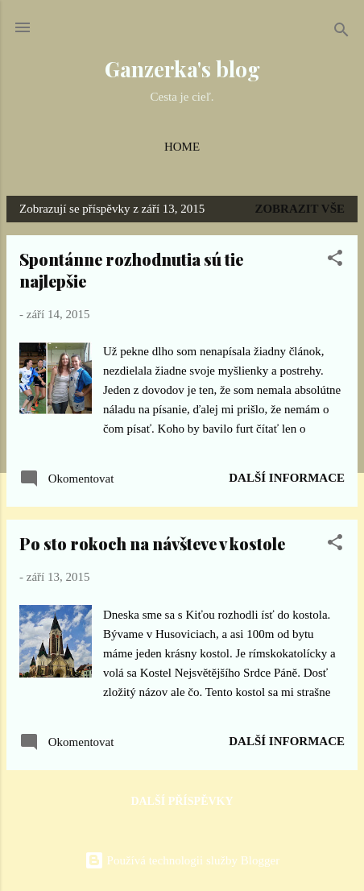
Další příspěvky (181, 801)
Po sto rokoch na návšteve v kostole (152, 543)
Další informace (287, 477)
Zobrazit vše (299, 208)
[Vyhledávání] (341, 32)
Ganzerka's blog (182, 68)
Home (182, 146)
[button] (335, 260)
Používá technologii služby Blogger (182, 860)
